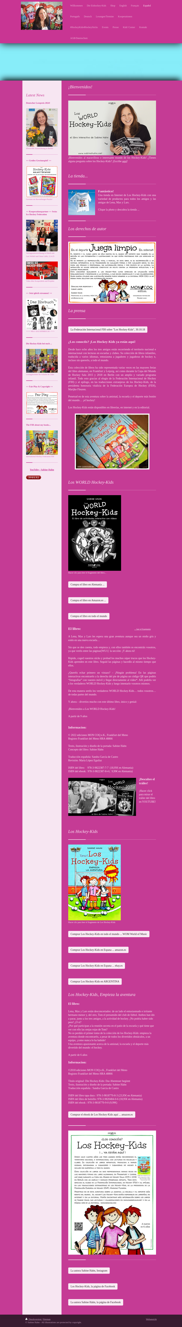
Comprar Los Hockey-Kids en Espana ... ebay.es (97, 965)
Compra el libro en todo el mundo (89, 616)
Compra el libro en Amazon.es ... (88, 600)
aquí (124, 161)
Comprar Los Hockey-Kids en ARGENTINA (95, 981)
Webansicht (151, 1319)
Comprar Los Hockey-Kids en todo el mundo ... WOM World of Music (109, 934)
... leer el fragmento (142, 629)
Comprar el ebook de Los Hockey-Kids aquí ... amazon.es (102, 1114)
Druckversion (33, 1319)
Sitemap (46, 1319)
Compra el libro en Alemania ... (88, 584)
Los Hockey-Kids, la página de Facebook (93, 1286)
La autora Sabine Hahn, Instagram (89, 1270)
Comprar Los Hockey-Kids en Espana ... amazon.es (98, 949)
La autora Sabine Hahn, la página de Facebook (96, 1302)
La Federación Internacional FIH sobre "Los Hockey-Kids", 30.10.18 (108, 329)
